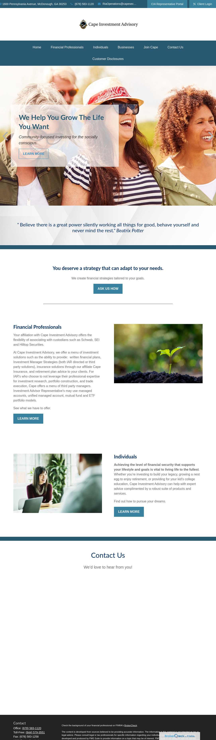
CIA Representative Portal (167, 4)
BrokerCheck (130, 725)
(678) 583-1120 (82, 4)
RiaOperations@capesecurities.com (117, 3)
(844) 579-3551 (35, 732)
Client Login (202, 4)
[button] (37, 47)
